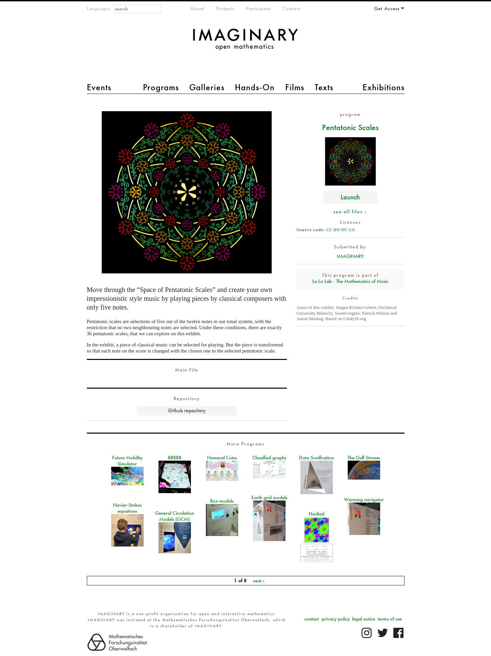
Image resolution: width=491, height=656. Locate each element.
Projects (225, 8)
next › (259, 581)
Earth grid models (269, 497)
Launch (350, 197)
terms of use (390, 619)
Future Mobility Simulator (127, 461)
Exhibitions (383, 87)
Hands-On (255, 87)
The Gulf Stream (364, 458)
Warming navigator (364, 499)
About (197, 8)
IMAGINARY (350, 256)
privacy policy (336, 619)
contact (311, 619)
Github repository (187, 410)
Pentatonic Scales (350, 127)
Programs (161, 87)
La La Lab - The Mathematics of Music (350, 281)
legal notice (363, 619)
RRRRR (174, 458)
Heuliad (316, 514)
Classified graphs (269, 458)
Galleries (206, 87)
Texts (324, 87)
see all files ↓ (350, 212)
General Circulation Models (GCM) (174, 516)
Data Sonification (316, 458)
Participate (258, 8)
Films (294, 87)
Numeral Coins (222, 458)
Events (99, 87)
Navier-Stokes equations (127, 508)
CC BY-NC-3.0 (340, 229)
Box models (222, 501)
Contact (292, 8)
